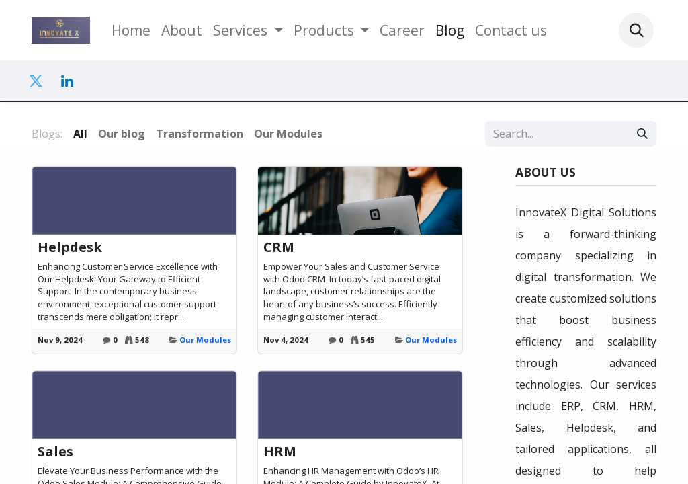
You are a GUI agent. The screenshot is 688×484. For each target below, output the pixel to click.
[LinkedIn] (67, 81)
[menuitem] (131, 30)
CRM (278, 247)
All (80, 133)
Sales (55, 451)
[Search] (642, 134)
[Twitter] (36, 81)
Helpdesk (70, 247)
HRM (279, 451)
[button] (636, 30)
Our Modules (205, 340)
